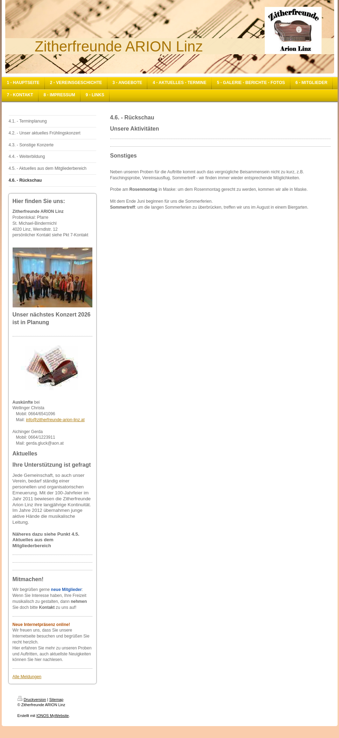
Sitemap (56, 699)
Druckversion (31, 699)
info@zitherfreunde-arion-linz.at (55, 419)
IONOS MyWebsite (52, 715)
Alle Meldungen (27, 676)
